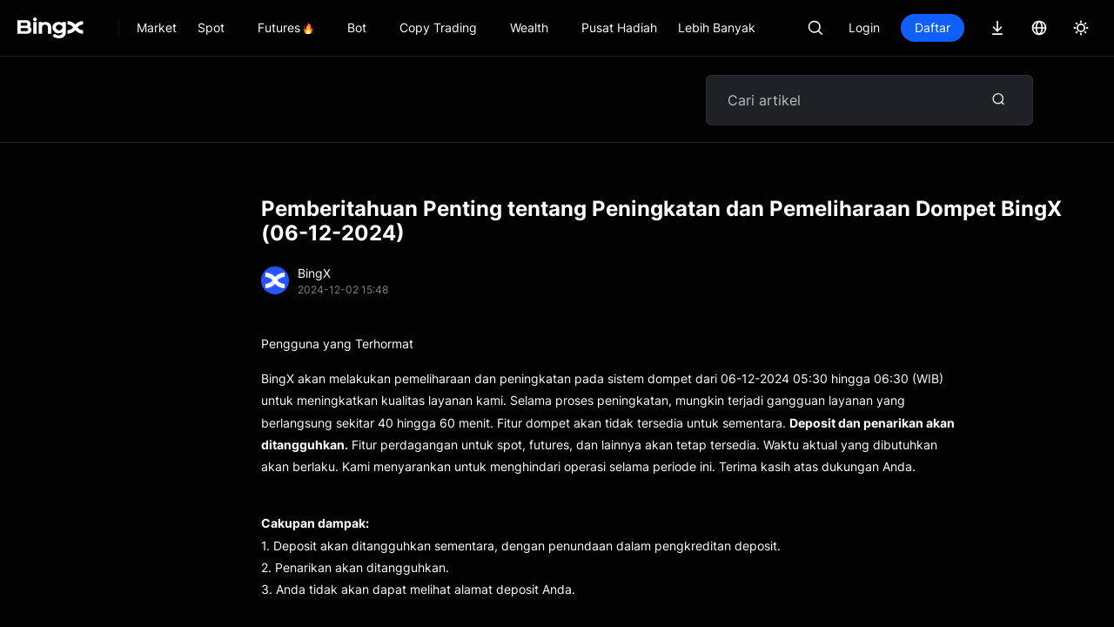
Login (864, 27)
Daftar (932, 27)
